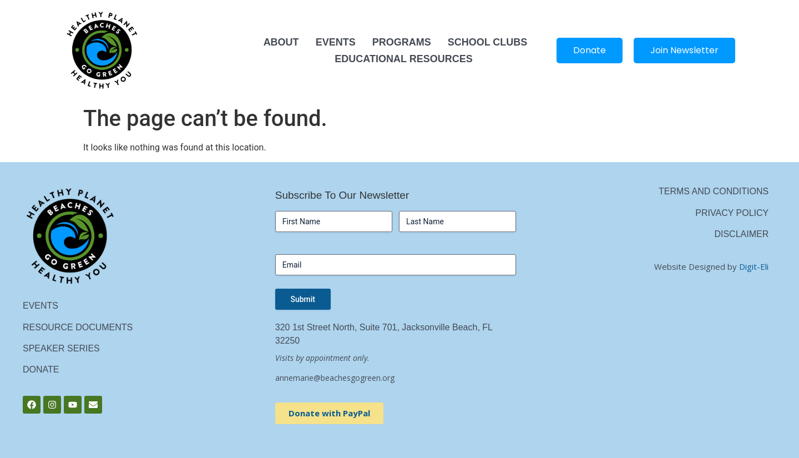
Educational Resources (403, 58)
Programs (401, 42)
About (281, 42)
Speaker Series (61, 348)
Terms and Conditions (713, 191)
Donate (41, 369)
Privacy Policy (731, 213)
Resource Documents (78, 327)
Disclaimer (741, 234)
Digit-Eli (753, 266)
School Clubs (488, 42)
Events (336, 42)
